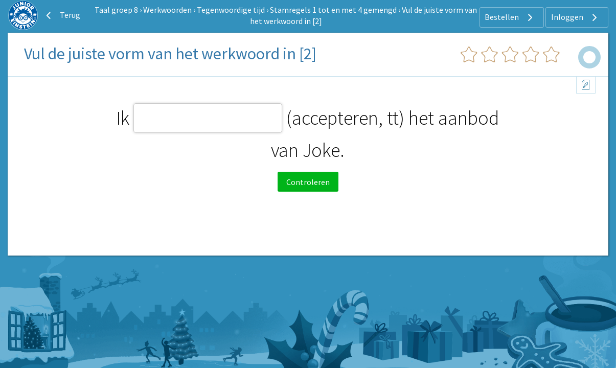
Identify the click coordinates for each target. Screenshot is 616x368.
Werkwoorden (167, 10)
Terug (61, 15)
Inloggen (575, 17)
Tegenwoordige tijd (231, 10)
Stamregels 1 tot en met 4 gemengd (333, 10)
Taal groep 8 (116, 10)
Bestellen (510, 17)
